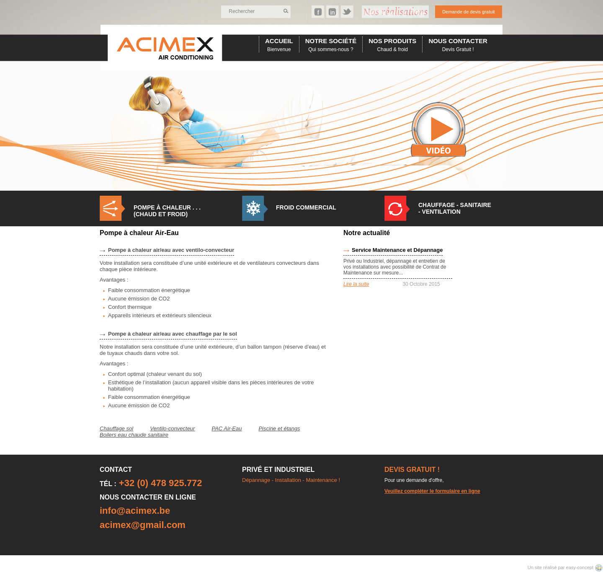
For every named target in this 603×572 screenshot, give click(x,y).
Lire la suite (356, 284)
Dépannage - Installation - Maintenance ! (291, 480)
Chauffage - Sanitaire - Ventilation (454, 208)
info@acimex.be (135, 510)
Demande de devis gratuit (468, 11)
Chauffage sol (116, 428)
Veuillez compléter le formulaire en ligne (432, 491)
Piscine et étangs (279, 428)
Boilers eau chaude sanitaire (134, 435)
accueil (279, 40)
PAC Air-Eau (226, 428)
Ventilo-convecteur (172, 428)
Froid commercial (306, 207)
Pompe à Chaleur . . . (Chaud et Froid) (167, 210)
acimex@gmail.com (143, 525)
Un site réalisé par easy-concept (561, 567)
